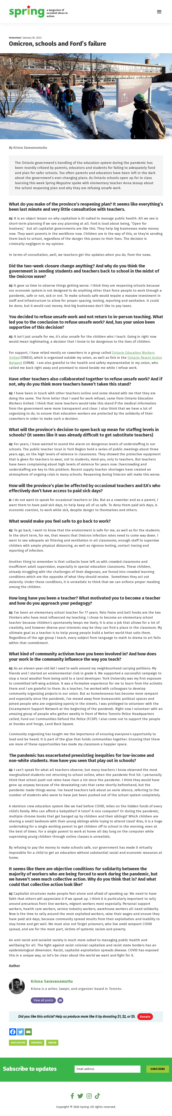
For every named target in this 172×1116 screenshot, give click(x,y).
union (52, 1043)
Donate (145, 1017)
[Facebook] (12, 1032)
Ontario (36, 1043)
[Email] (60, 1001)
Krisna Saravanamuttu (52, 982)
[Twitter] (20, 1032)
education (18, 1043)
